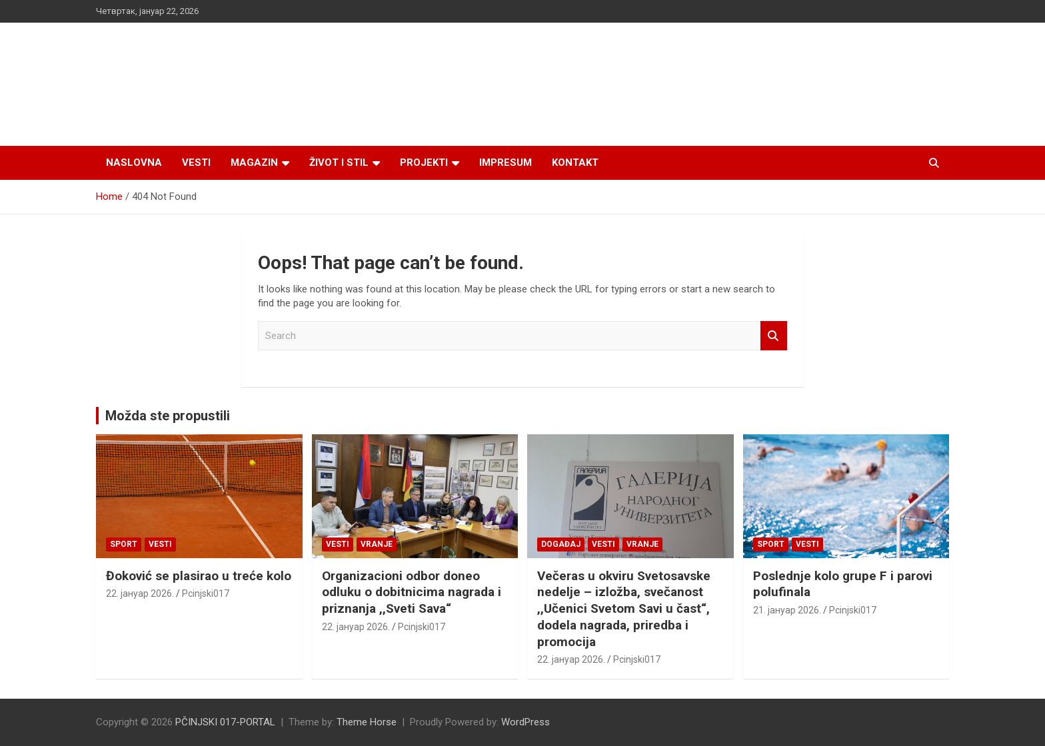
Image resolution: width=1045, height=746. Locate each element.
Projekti (424, 163)
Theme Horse (367, 722)
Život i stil (339, 163)
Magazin (254, 163)
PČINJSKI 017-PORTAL (225, 722)
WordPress (525, 722)
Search (773, 336)
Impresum (505, 163)
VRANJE (377, 544)
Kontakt (575, 163)
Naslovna (134, 163)
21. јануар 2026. (787, 610)
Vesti (196, 163)
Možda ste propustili (167, 416)
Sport (123, 544)
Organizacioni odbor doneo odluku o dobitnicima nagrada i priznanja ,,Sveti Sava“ (411, 592)
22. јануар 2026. (140, 593)
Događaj (560, 544)
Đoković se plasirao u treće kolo (198, 575)
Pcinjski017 (205, 593)
